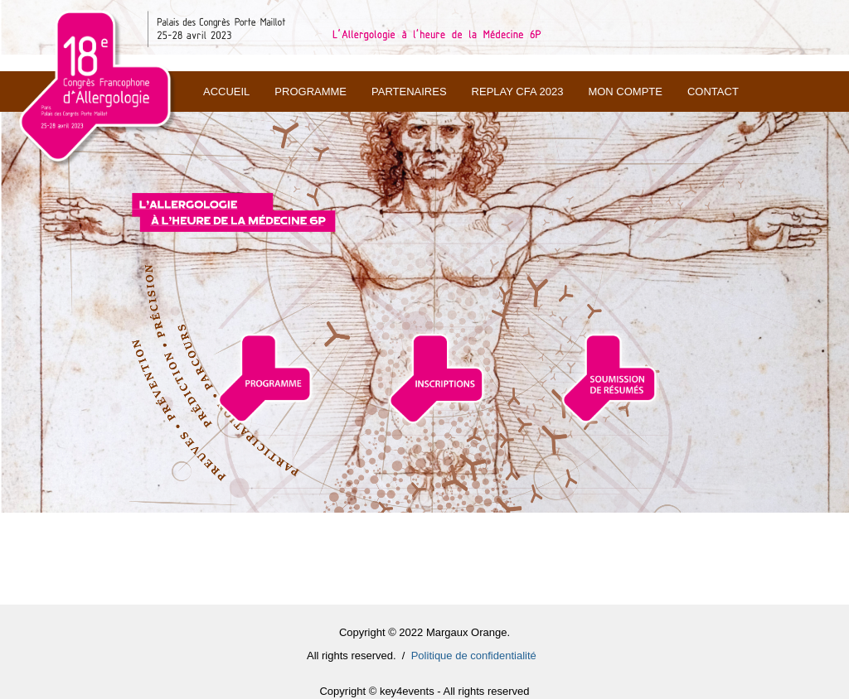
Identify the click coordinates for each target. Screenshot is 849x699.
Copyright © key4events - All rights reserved (424, 691)
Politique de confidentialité (473, 655)
